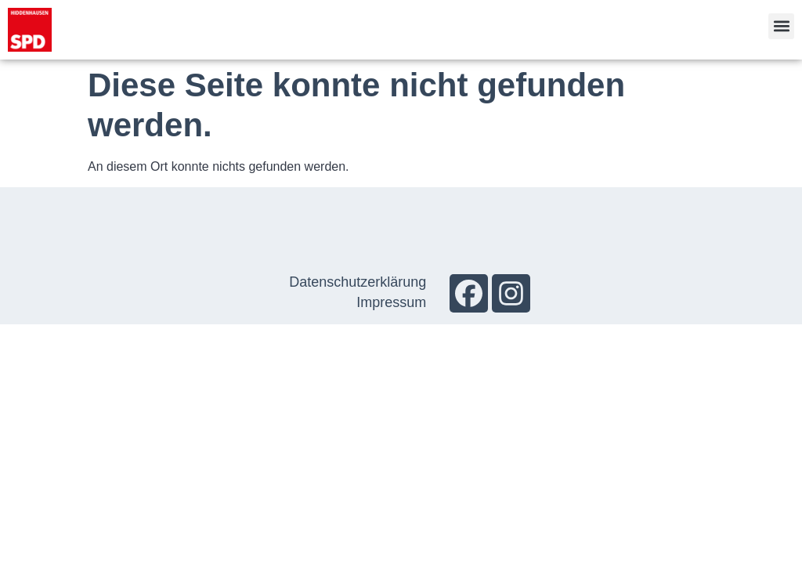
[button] (781, 26)
